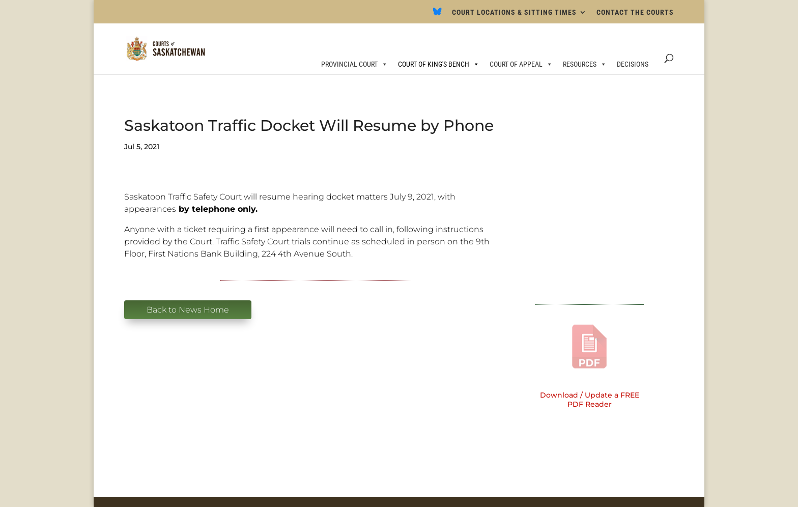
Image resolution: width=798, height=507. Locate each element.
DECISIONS (632, 64)
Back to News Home (188, 310)
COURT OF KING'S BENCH (438, 64)
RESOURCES (585, 64)
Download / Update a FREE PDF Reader (589, 399)
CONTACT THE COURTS (635, 12)
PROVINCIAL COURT (354, 64)
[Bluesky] (437, 14)
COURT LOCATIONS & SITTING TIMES (514, 12)
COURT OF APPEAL (521, 64)
